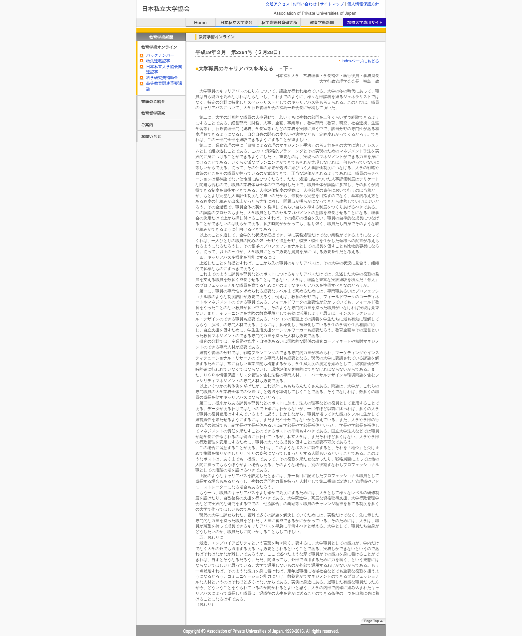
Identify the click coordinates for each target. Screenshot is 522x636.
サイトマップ (332, 4)
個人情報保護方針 (363, 4)
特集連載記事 (158, 61)
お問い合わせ (305, 4)
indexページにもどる (360, 61)
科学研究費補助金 (162, 77)
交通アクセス (278, 4)
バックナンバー (160, 55)
